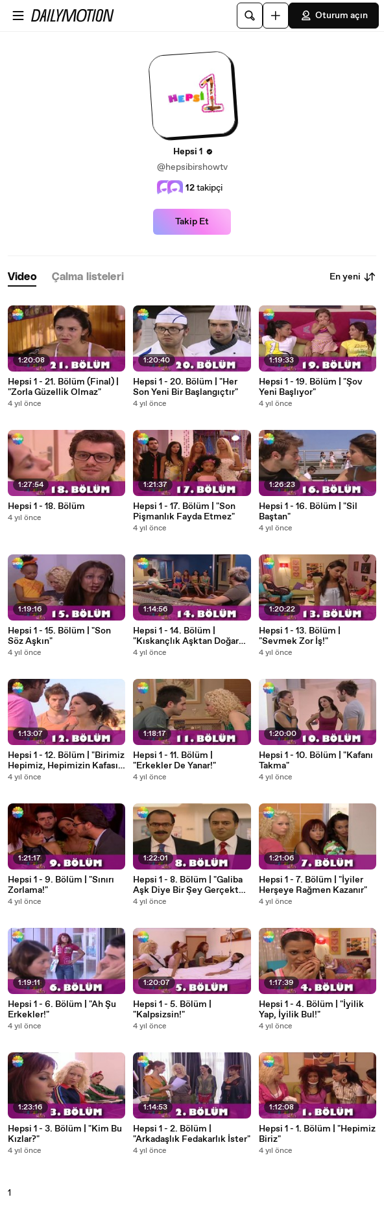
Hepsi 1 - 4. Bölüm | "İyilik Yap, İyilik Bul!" (311, 1009)
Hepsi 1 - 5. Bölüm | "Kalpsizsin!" (172, 1009)
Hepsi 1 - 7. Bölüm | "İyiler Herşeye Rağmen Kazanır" (313, 885)
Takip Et (192, 222)
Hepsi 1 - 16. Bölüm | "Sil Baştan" (308, 511)
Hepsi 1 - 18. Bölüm (46, 506)
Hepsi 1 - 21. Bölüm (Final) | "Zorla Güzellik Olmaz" (63, 387)
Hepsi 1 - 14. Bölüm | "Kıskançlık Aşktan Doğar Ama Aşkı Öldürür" (186, 636)
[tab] (22, 277)
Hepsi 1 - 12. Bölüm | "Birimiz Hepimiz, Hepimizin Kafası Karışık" (66, 760)
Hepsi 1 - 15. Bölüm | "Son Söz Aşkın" (59, 636)
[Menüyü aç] (18, 16)
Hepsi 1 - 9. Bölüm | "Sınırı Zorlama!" (61, 885)
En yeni (353, 276)
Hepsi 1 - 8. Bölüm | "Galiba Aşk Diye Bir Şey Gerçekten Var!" (191, 885)
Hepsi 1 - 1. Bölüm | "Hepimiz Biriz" (317, 1134)
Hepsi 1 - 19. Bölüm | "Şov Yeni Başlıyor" (311, 387)
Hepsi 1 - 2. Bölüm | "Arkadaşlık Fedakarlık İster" (191, 1134)
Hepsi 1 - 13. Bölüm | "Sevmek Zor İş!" (300, 636)
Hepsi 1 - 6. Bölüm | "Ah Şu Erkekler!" (62, 1009)
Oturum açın (334, 15)
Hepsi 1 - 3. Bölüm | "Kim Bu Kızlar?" (65, 1134)
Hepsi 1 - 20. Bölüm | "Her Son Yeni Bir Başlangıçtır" (185, 387)
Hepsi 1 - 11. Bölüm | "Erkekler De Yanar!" (174, 760)
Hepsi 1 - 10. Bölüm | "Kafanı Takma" (316, 760)
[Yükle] (276, 16)
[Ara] (250, 16)
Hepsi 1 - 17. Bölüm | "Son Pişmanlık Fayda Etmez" (184, 511)
